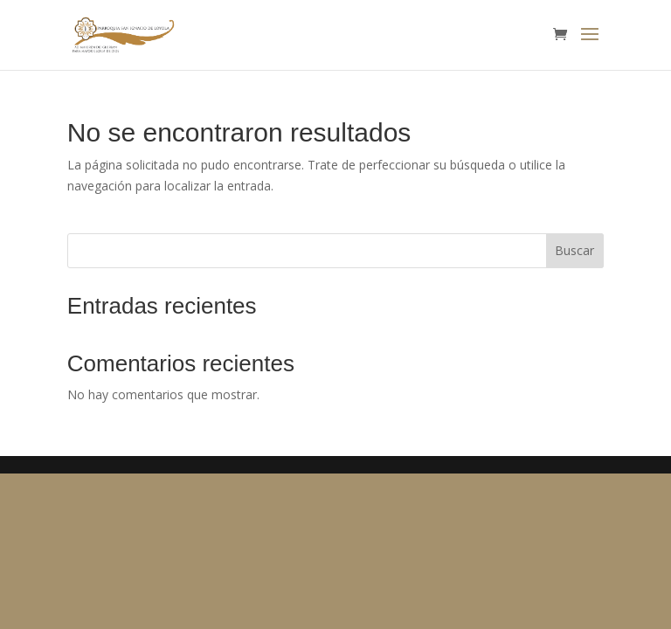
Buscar (574, 250)
